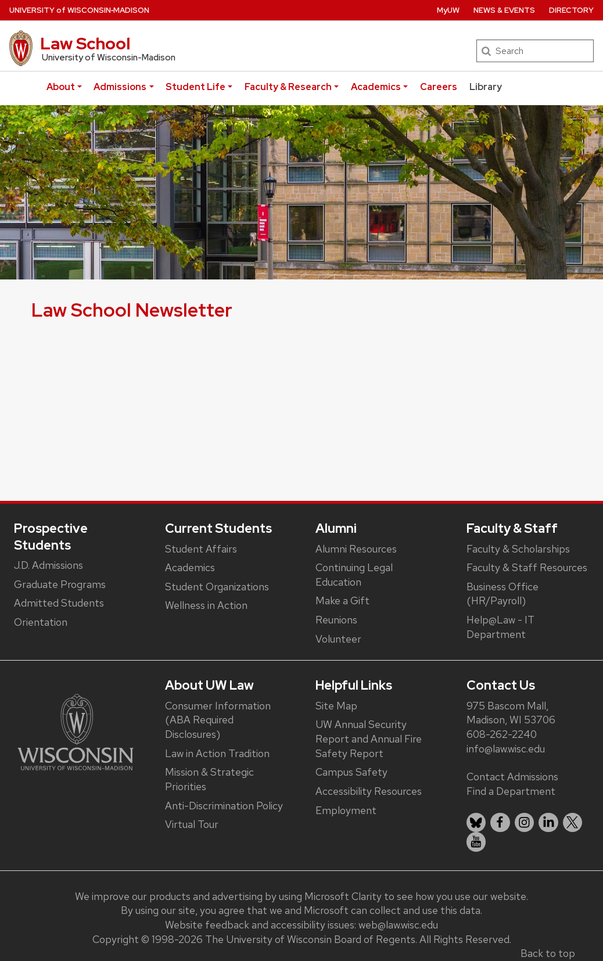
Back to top (548, 953)
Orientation (40, 622)
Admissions (120, 87)
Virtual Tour (191, 824)
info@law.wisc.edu (505, 748)
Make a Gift (342, 600)
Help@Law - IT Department (500, 627)
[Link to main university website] (75, 731)
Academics (376, 87)
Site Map (336, 705)
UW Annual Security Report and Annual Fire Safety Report (368, 738)
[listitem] (476, 823)
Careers (438, 87)
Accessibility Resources (368, 791)
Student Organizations (217, 586)
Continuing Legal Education (354, 575)
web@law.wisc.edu (398, 924)
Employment (345, 810)
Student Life (195, 87)
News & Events (504, 10)
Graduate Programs (60, 584)
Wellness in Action (206, 605)
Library (485, 87)
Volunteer (338, 639)
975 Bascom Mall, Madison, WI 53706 (510, 713)
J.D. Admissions (48, 565)
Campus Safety (351, 772)
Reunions (336, 619)
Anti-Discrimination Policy (224, 805)
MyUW (448, 10)
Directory (571, 10)
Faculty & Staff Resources (526, 567)
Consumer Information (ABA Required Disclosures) (218, 720)
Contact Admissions (512, 776)
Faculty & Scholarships (518, 548)
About (60, 87)
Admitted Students (59, 602)
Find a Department (510, 791)
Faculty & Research (288, 87)
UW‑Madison (79, 10)
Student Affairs (201, 548)
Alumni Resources (356, 548)
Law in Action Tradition (217, 753)
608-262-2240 (501, 734)
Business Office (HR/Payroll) (502, 594)
